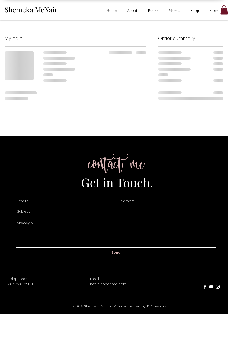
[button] (224, 10)
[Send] (116, 253)
